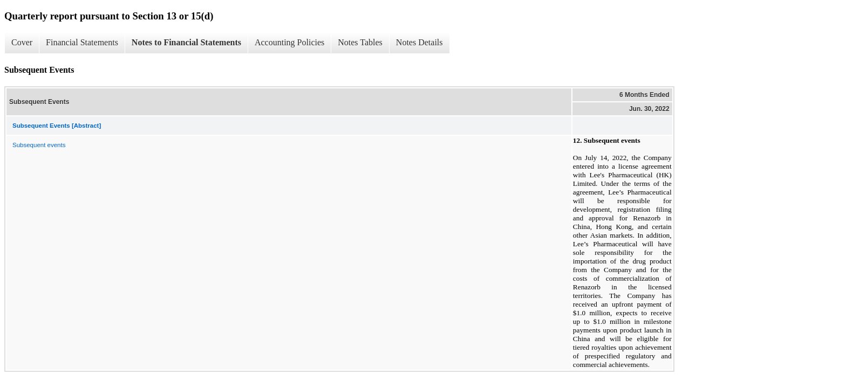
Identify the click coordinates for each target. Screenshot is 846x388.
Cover (21, 42)
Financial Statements (82, 42)
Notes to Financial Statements (186, 42)
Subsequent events (38, 145)
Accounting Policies (289, 42)
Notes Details (419, 42)
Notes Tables (360, 42)
